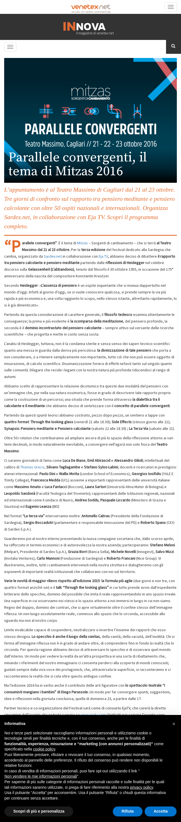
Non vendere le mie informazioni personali (40, 776)
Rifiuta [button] (128, 811)
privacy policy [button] (141, 787)
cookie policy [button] (44, 749)
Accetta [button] (161, 811)
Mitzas (82, 242)
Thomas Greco (32, 467)
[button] (173, 723)
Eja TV (103, 256)
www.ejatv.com (93, 714)
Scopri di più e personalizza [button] (38, 811)
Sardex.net (53, 256)
